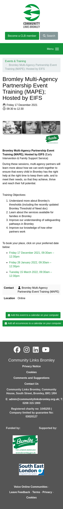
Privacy (47, 492)
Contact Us (31, 383)
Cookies (31, 372)
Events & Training (15, 61)
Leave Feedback (19, 492)
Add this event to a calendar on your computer (33, 315)
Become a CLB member (22, 35)
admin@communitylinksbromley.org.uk (34, 399)
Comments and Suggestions (32, 377)
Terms (36, 492)
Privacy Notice (31, 366)
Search (49, 35)
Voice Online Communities (31, 486)
